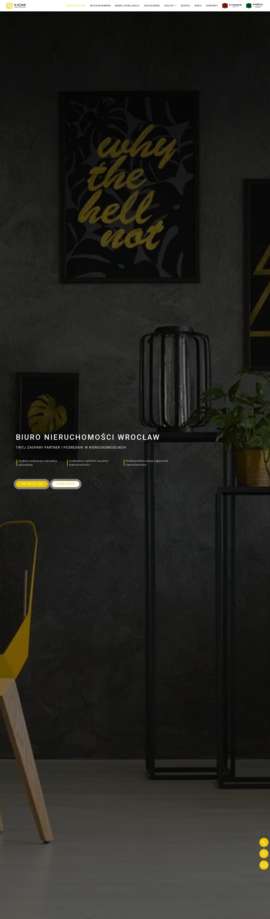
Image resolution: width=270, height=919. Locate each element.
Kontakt (212, 5)
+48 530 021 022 (76, 5)
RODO (198, 5)
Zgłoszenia (152, 5)
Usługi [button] (169, 5)
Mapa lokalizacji (127, 5)
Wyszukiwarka (100, 5)
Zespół (185, 5)
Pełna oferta (65, 483)
